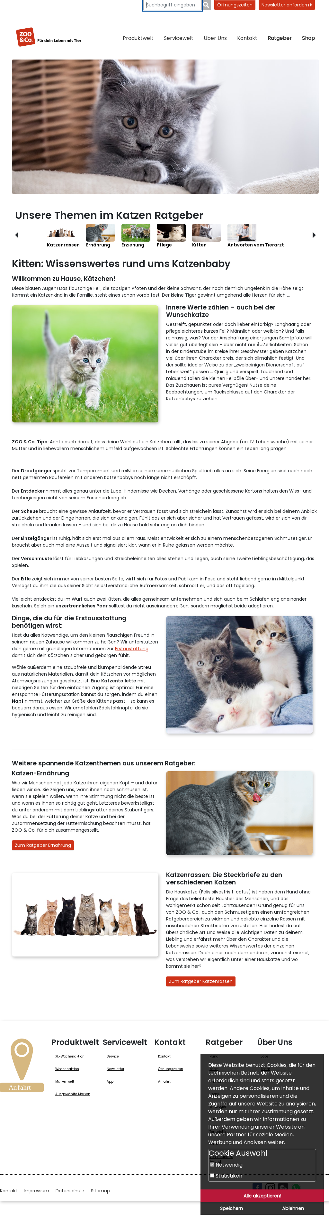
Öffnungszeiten (235, 5)
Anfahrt (164, 1081)
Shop (308, 38)
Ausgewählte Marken (72, 1094)
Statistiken (226, 1175)
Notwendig (226, 1165)
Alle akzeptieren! (262, 1196)
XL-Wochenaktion (69, 1056)
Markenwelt (64, 1081)
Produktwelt (138, 38)
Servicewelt (178, 38)
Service (113, 1056)
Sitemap (100, 1191)
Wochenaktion (67, 1069)
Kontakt (247, 38)
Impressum (36, 1191)
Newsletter (115, 1069)
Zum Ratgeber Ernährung (43, 845)
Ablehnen (293, 1208)
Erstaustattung (131, 648)
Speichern (231, 1208)
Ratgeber (280, 38)
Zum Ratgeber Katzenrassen (201, 981)
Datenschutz (70, 1191)
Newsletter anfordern (287, 5)
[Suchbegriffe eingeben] (172, 5)
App (110, 1081)
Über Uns (215, 38)
